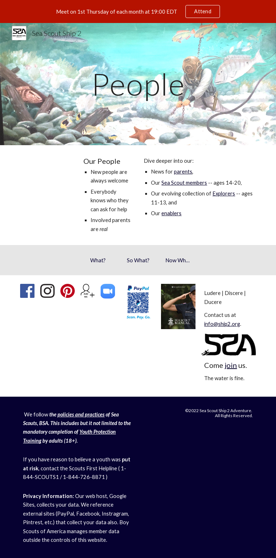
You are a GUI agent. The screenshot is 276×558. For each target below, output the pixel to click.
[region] (138, 11)
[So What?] (138, 260)
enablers (171, 213)
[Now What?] (178, 260)
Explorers (223, 193)
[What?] (97, 260)
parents (183, 172)
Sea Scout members (184, 183)
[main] (137, 84)
